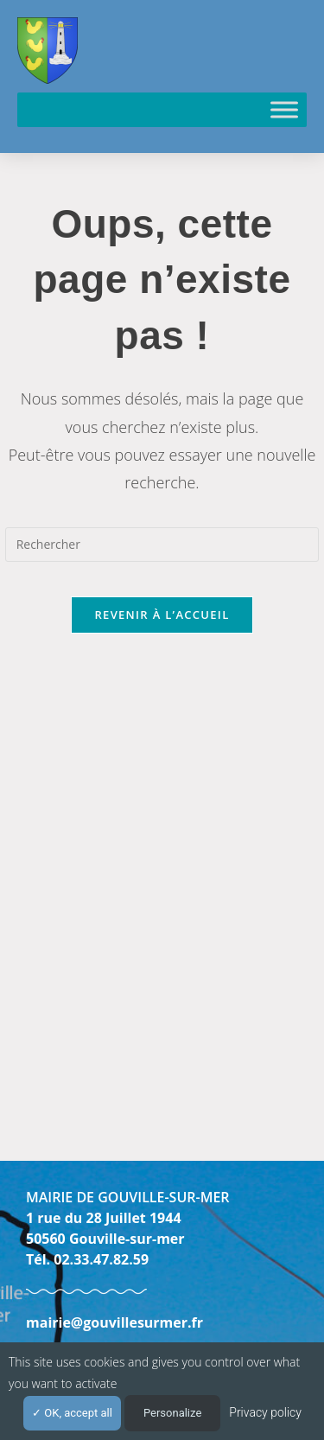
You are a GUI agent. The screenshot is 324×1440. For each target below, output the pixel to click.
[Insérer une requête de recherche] (162, 544)
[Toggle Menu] (284, 109)
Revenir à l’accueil (161, 614)
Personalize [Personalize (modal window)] (172, 1412)
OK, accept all (72, 1412)
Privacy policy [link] (265, 1412)
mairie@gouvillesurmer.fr (114, 1322)
